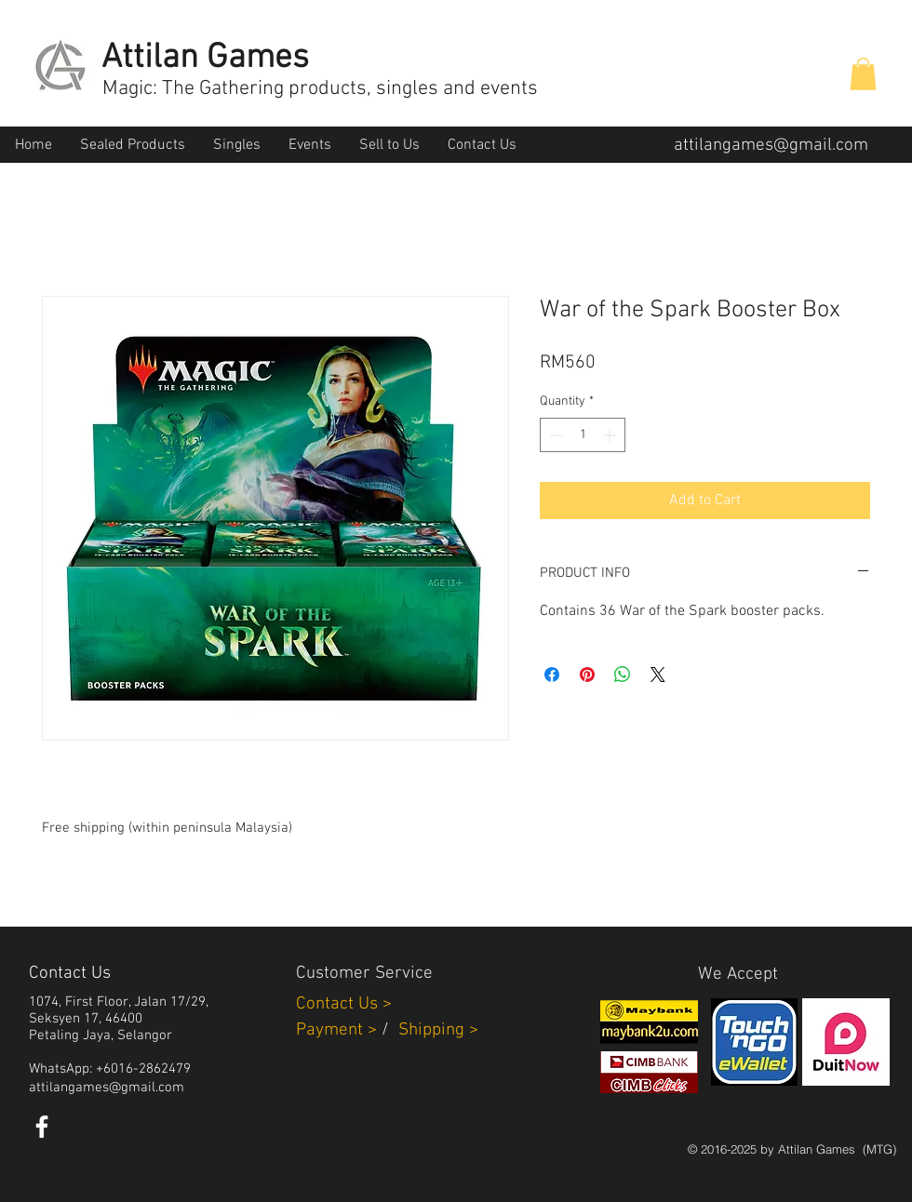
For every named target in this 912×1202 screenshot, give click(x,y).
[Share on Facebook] (552, 674)
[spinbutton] (582, 435)
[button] (863, 74)
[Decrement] (554, 435)
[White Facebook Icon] (42, 1127)
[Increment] (611, 435)
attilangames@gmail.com (771, 145)
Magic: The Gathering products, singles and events (320, 88)
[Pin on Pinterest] (587, 674)
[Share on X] (658, 674)
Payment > (336, 1030)
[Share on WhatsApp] (622, 674)
